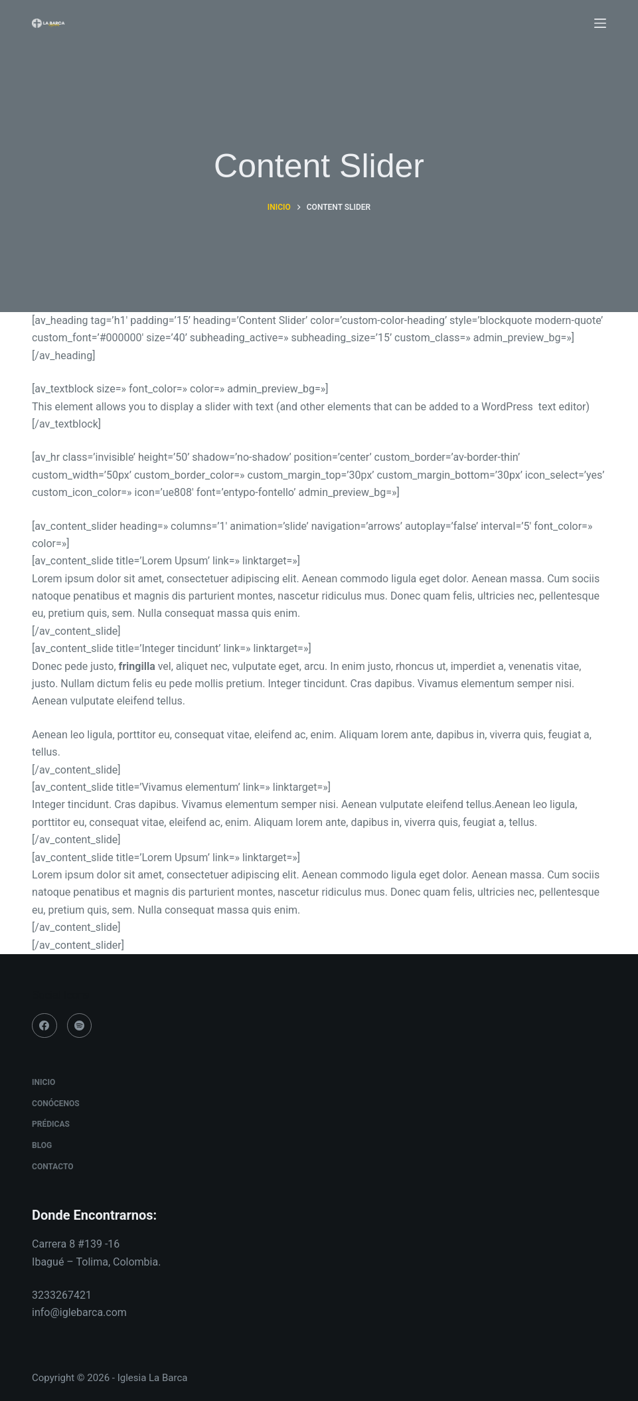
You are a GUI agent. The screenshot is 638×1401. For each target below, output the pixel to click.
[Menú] (600, 23)
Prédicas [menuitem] (51, 1124)
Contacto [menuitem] (52, 1166)
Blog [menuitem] (42, 1145)
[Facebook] (44, 1025)
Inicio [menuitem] (43, 1082)
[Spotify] (79, 1025)
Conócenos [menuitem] (56, 1103)
